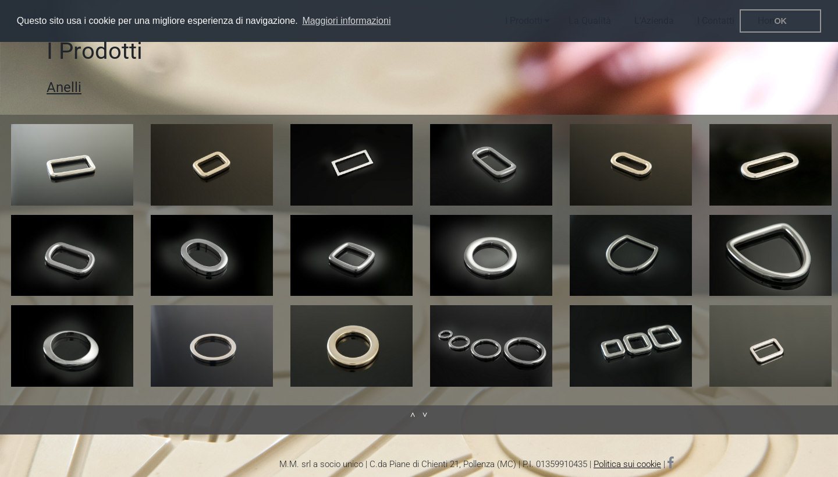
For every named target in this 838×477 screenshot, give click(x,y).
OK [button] (780, 21)
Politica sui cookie (627, 464)
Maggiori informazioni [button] (346, 21)
